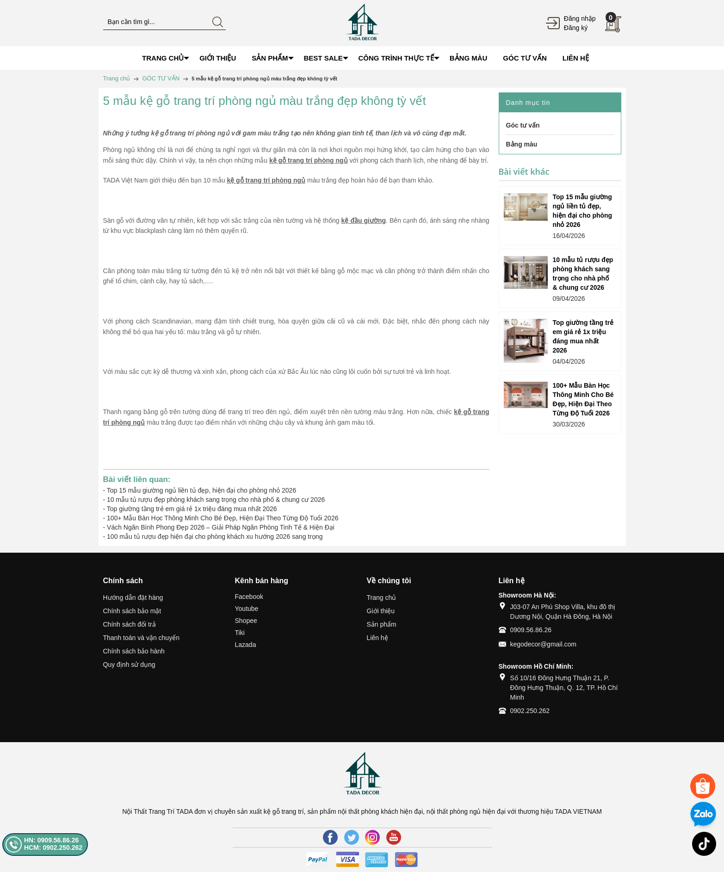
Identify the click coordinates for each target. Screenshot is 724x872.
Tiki (240, 632)
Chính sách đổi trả (129, 624)
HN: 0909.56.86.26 (51, 840)
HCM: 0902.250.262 (53, 847)
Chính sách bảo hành (134, 651)
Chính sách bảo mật (132, 611)
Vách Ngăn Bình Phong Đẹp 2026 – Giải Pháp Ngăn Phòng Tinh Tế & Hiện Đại (220, 527)
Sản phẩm (381, 624)
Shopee (246, 620)
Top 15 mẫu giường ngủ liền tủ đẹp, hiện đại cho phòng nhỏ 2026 (201, 490)
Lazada (245, 644)
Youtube (247, 608)
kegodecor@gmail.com (543, 644)
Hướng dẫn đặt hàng (133, 597)
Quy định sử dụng (129, 664)
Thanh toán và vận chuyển (141, 637)
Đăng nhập (580, 18)
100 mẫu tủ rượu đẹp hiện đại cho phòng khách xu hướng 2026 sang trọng (214, 536)
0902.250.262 (530, 710)
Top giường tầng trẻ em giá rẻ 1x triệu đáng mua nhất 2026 (192, 508)
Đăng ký (576, 27)
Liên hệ (377, 637)
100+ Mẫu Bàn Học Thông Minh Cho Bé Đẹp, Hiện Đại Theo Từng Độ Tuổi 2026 (222, 518)
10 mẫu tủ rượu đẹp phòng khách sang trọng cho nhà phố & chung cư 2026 (216, 499)
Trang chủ (381, 597)
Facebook (249, 596)
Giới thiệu (381, 611)
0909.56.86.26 (531, 630)
